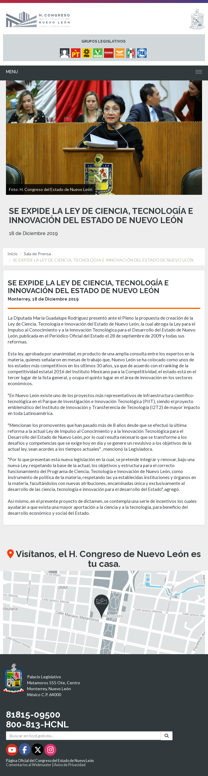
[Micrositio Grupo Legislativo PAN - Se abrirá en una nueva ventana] (142, 51)
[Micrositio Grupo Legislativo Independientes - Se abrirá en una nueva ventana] (65, 51)
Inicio (12, 253)
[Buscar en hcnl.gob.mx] (83, 735)
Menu (12, 71)
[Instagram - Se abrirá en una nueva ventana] (50, 750)
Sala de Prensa (37, 253)
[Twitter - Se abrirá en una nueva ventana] (38, 750)
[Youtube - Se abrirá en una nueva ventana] (12, 750)
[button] (104, 612)
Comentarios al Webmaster (29, 765)
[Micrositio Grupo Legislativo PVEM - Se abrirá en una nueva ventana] (98, 51)
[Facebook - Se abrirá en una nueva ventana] (25, 750)
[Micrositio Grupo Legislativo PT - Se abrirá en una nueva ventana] (76, 51)
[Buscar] (167, 735)
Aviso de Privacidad (70, 765)
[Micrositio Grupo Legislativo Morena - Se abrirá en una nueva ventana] (109, 51)
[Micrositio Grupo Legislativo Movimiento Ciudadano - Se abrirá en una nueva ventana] (120, 51)
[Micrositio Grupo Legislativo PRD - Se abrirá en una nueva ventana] (87, 51)
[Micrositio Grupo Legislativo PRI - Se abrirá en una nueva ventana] (131, 51)
